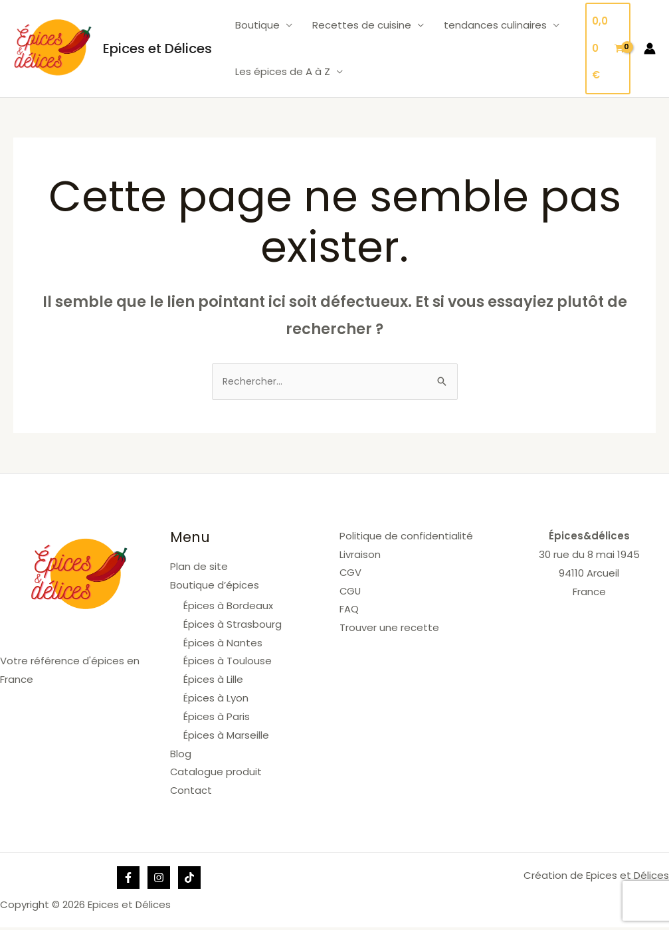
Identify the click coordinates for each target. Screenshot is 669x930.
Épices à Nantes (222, 645)
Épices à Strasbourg (232, 626)
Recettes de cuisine (361, 25)
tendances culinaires (495, 25)
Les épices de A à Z (282, 71)
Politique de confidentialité (406, 537)
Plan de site (199, 568)
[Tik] (189, 880)
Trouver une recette (389, 629)
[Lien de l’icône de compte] (650, 48)
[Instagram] (158, 880)
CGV (350, 574)
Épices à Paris (216, 718)
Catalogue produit (216, 774)
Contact (191, 792)
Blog (180, 756)
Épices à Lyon (215, 700)
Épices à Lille (213, 681)
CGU (350, 593)
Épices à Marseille (226, 737)
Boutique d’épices (214, 586)
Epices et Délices (157, 48)
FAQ (349, 611)
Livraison (360, 556)
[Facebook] (128, 880)
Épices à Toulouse (227, 663)
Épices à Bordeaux (228, 607)
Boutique (257, 25)
